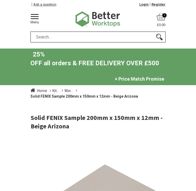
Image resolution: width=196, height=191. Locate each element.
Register (159, 4)
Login (144, 4)
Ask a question (44, 4)
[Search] (159, 37)
